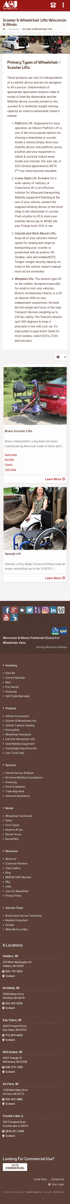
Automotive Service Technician (23, 915)
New (8, 682)
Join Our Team (14, 908)
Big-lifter (9, 459)
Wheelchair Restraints (18, 734)
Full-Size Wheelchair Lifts (20, 739)
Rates (8, 820)
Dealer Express (33, 1192)
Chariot (9, 464)
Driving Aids (12, 729)
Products (10, 708)
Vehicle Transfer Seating (20, 725)
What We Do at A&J (16, 929)
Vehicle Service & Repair (19, 772)
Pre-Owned (12, 687)
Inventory (11, 665)
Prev (5, 45)
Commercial (15, 1168)
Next (65, 45)
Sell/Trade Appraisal (17, 696)
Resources (11, 851)
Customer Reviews (16, 863)
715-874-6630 (14, 1035)
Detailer (10, 925)
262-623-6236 (14, 1003)
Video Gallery (13, 868)
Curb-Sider (10, 469)
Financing (11, 691)
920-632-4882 (14, 1099)
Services (10, 765)
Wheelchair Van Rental (18, 816)
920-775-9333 (14, 971)
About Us (10, 858)
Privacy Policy (13, 895)
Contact (10, 976)
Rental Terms (13, 834)
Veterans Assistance (17, 795)
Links (8, 886)
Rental (9, 808)
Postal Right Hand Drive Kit (20, 748)
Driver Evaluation (15, 786)
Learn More (55, 479)
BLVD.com (59, 1192)
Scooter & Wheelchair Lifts (20, 720)
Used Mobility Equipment (20, 743)
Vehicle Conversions (17, 716)
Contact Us (57, 1179)
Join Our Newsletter (17, 891)
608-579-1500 (14, 1067)
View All (10, 673)
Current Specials (15, 677)
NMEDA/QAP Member (18, 877)
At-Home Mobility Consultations (24, 777)
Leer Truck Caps (14, 752)
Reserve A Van (14, 829)
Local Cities (40, 1179)
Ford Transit (12, 825)
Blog (8, 872)
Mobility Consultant (16, 920)
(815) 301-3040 (14, 1131)
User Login (56, 1184)
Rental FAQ (11, 839)
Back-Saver (11, 454)
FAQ (7, 881)
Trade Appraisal (14, 791)
